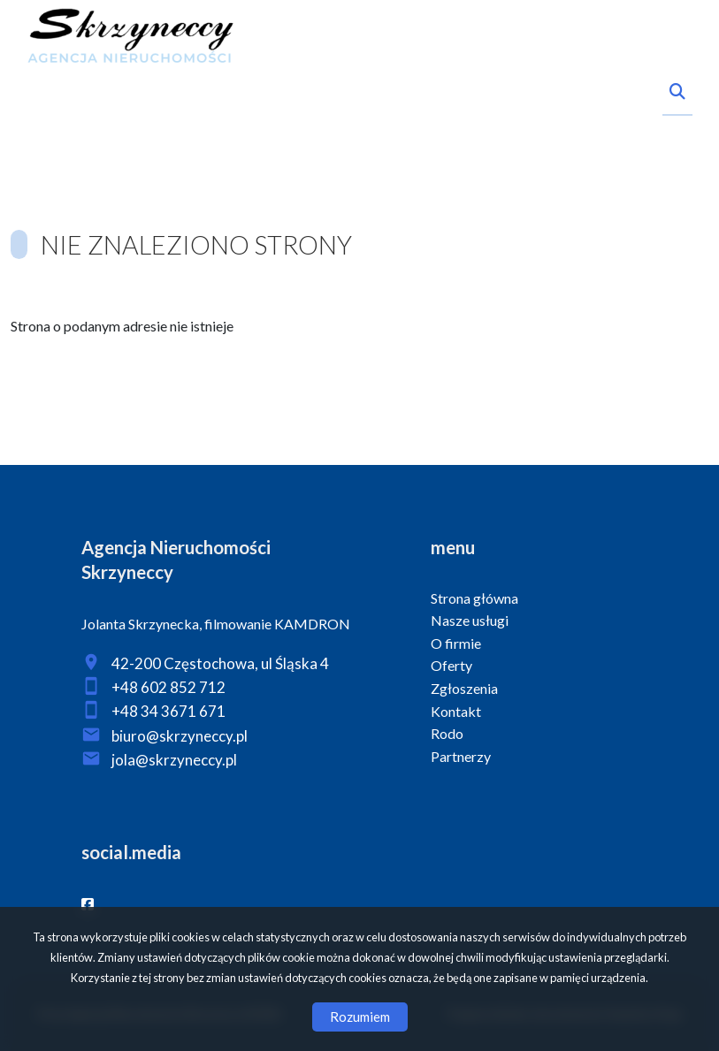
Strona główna (474, 598)
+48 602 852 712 (168, 687)
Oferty (451, 665)
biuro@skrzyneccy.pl (179, 736)
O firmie (456, 643)
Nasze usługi (470, 620)
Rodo (447, 733)
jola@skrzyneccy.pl (174, 759)
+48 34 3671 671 (168, 711)
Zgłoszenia (464, 688)
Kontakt (456, 711)
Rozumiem (360, 1016)
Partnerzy (461, 756)
